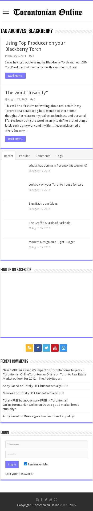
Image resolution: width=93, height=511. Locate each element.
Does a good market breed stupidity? (49, 416)
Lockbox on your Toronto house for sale (56, 184)
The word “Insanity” (26, 92)
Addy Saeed (11, 386)
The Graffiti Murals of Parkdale (49, 223)
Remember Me (36, 464)
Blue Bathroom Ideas (43, 203)
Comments (43, 156)
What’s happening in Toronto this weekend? (58, 165)
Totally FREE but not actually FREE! (46, 386)
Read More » (15, 75)
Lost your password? (19, 474)
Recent (8, 156)
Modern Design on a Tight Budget (52, 242)
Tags (59, 156)
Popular (24, 156)
